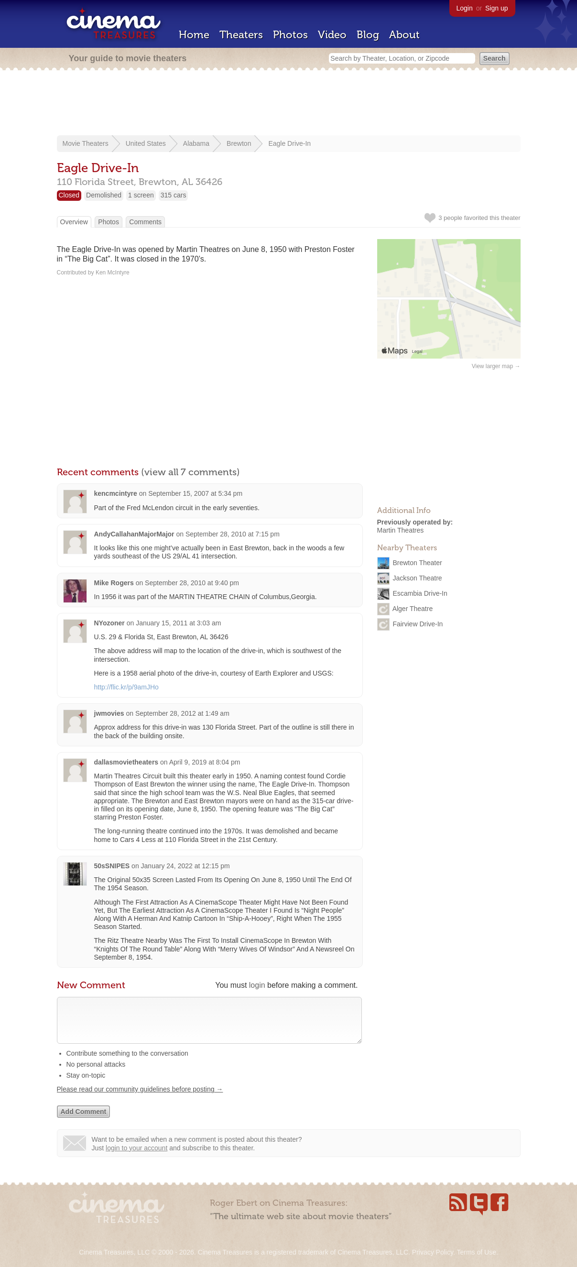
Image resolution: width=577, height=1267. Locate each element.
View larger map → (496, 366)
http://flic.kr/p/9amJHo (126, 687)
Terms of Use (476, 1252)
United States (146, 143)
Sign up (496, 8)
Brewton (239, 143)
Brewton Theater (417, 562)
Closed (69, 195)
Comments (145, 222)
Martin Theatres (400, 530)
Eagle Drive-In (289, 143)
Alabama (196, 143)
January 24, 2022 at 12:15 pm (185, 866)
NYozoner (109, 623)
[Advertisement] (289, 103)
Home (194, 34)
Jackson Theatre (417, 577)
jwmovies (109, 713)
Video (332, 34)
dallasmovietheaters (126, 762)
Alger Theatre (412, 608)
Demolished (103, 195)
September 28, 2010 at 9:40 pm (192, 583)
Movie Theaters (86, 143)
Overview (74, 222)
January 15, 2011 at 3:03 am (178, 623)
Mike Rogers (114, 583)
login (257, 985)
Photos (290, 34)
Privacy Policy (432, 1252)
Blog (368, 34)
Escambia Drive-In (419, 593)
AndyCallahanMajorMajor (134, 534)
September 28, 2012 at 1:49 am (182, 713)
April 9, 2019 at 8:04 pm (204, 762)
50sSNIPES (112, 866)
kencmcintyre (115, 493)
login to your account (136, 1157)
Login (465, 8)
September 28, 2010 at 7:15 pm (232, 534)
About (404, 34)
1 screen (141, 195)
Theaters (241, 34)
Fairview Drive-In (417, 623)
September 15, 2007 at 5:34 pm (195, 493)
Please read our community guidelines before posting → (140, 1099)
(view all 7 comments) (190, 472)
